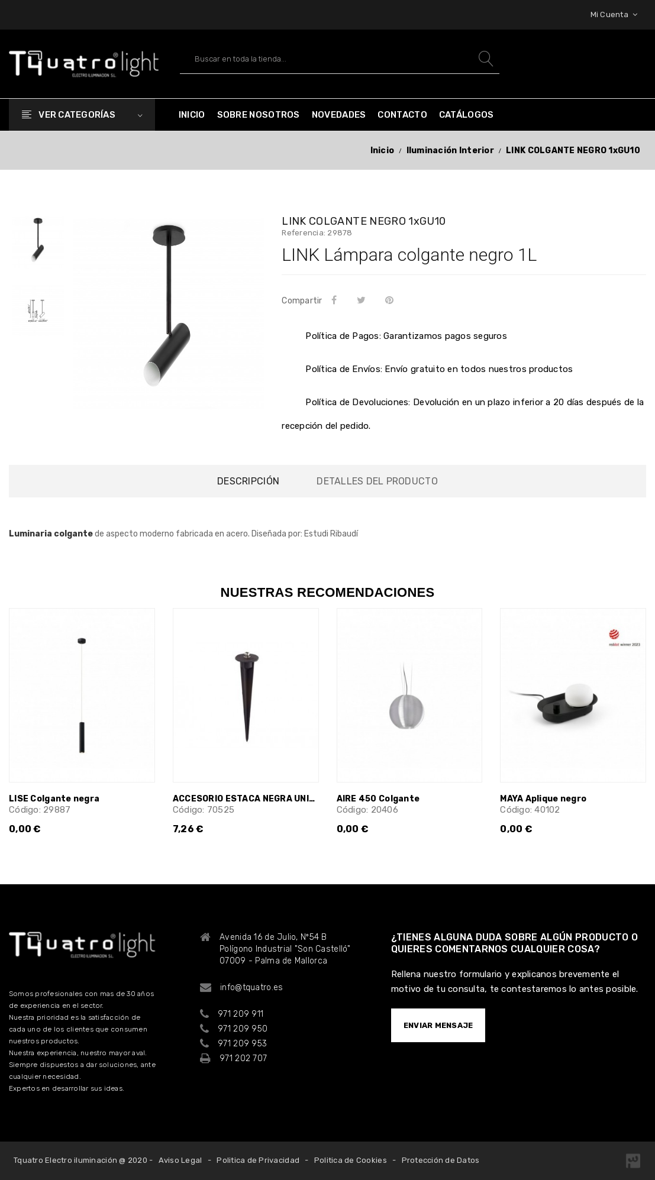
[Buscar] (340, 59)
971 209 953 (242, 1044)
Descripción (248, 481)
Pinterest (392, 300)
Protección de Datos (441, 1160)
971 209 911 (240, 1014)
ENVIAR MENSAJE (438, 1025)
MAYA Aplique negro (543, 799)
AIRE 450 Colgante (378, 799)
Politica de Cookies (350, 1160)
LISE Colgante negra (54, 799)
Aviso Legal (180, 1160)
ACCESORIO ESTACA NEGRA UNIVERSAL (246, 799)
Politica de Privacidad (258, 1160)
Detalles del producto (377, 481)
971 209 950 (242, 1029)
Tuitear (363, 300)
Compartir (336, 300)
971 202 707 (243, 1058)
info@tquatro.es (251, 987)
